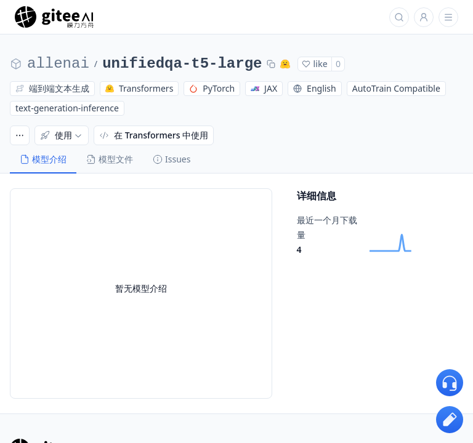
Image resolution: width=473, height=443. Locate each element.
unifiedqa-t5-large (182, 63)
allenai (58, 63)
